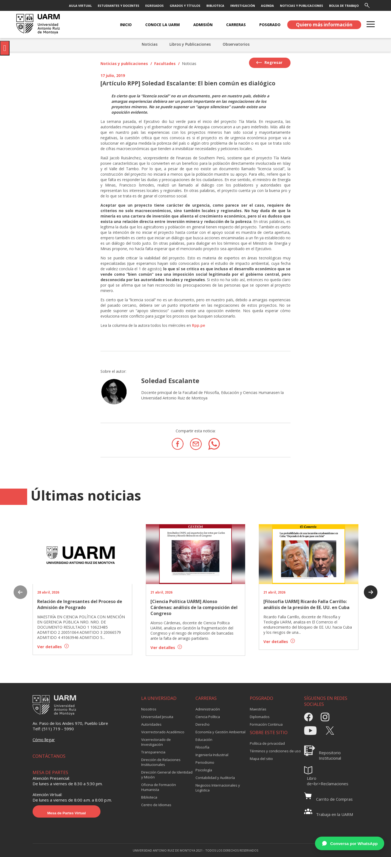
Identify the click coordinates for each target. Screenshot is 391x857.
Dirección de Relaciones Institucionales (161, 762)
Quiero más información (324, 24)
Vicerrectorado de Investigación (156, 742)
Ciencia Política (207, 716)
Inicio (126, 24)
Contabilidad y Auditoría (215, 777)
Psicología (203, 770)
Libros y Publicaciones (190, 44)
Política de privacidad (267, 743)
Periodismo (204, 762)
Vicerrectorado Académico (162, 731)
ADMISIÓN (203, 24)
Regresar (269, 63)
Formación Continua (266, 724)
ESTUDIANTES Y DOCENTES (118, 6)
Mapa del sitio (261, 758)
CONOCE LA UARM (162, 24)
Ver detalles (53, 646)
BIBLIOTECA (215, 6)
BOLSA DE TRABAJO (344, 6)
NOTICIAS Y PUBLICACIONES (301, 6)
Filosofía (202, 747)
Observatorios (236, 44)
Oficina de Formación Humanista (158, 787)
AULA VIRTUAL (80, 6)
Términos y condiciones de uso (275, 751)
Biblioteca (149, 797)
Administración (207, 709)
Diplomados (260, 716)
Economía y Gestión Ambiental (220, 731)
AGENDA (267, 6)
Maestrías (258, 709)
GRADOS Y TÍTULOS (185, 6)
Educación (203, 739)
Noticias (149, 44)
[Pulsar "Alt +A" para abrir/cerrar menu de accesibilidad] (5, 48)
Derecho (202, 724)
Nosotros (148, 709)
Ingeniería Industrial (211, 754)
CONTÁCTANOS (49, 756)
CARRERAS (236, 24)
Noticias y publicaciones (124, 63)
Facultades (165, 63)
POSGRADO (269, 24)
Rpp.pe (198, 325)
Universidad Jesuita (157, 716)
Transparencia (153, 752)
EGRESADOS (154, 6)
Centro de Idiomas (156, 804)
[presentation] (20, 592)
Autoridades (151, 724)
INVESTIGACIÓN (242, 6)
